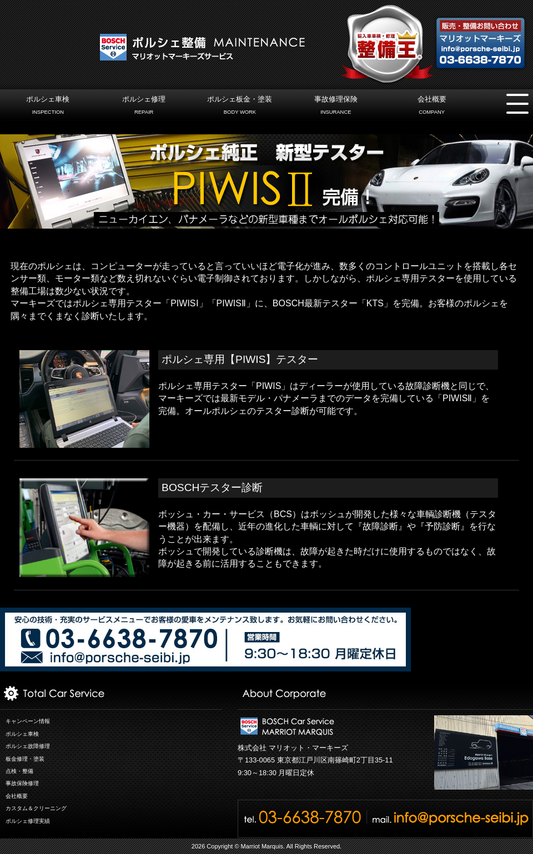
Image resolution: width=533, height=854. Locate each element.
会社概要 (432, 106)
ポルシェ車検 (48, 106)
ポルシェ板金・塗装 (239, 106)
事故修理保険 (335, 106)
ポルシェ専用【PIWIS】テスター (240, 359)
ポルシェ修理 (144, 106)
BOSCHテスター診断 (212, 487)
